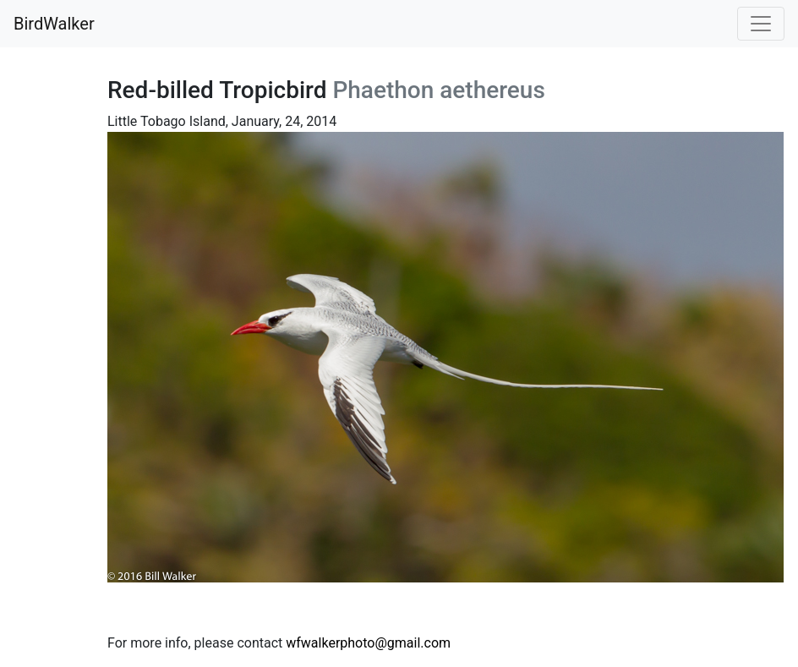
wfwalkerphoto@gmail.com (368, 643)
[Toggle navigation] (760, 24)
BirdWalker (54, 24)
